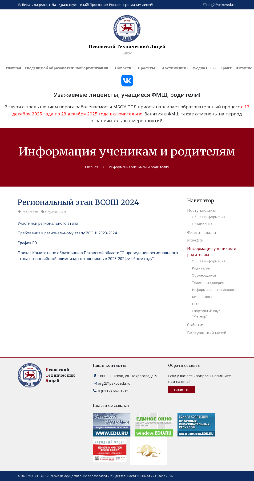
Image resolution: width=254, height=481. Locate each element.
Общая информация (209, 217)
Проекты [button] (146, 68)
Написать (181, 389)
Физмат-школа (201, 232)
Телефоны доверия (208, 282)
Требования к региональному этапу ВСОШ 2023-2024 (67, 233)
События (196, 324)
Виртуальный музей (206, 332)
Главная (13, 68)
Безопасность (203, 296)
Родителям (201, 268)
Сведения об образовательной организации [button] (66, 68)
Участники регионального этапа (48, 223)
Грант (226, 68)
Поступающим (201, 210)
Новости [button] (123, 68)
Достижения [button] (174, 68)
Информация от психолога (214, 289)
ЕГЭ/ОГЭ (195, 240)
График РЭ (27, 242)
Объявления (202, 224)
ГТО (195, 304)
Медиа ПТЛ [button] (203, 68)
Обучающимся (204, 275)
